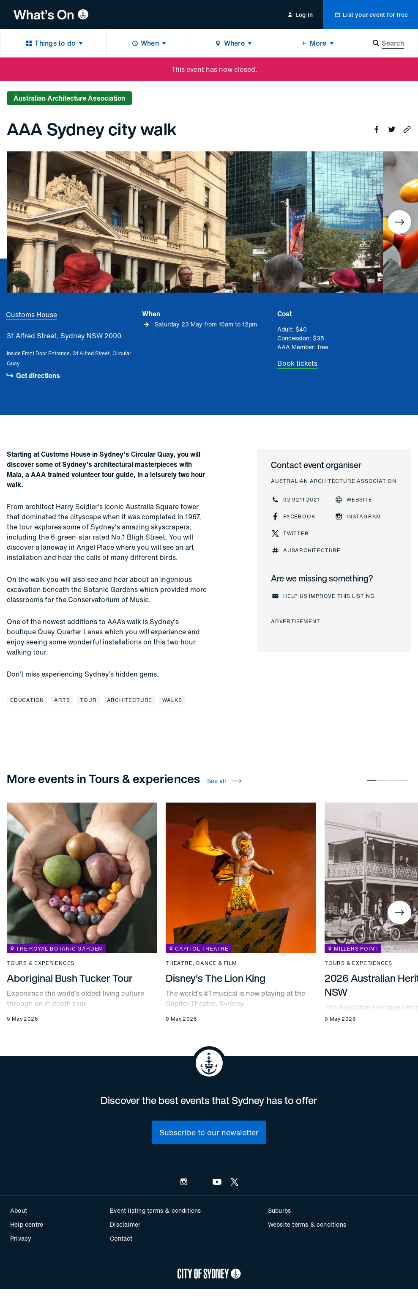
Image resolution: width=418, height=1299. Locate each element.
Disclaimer (125, 1224)
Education (27, 700)
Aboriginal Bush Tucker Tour (70, 978)
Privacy (20, 1238)
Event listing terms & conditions (155, 1210)
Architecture (130, 700)
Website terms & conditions (307, 1224)
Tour (88, 700)
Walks (172, 700)
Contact (121, 1238)
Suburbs (279, 1210)
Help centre (26, 1224)
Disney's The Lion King (215, 978)
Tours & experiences (40, 963)
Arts (62, 700)
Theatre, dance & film (201, 963)
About (18, 1210)
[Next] (399, 222)
